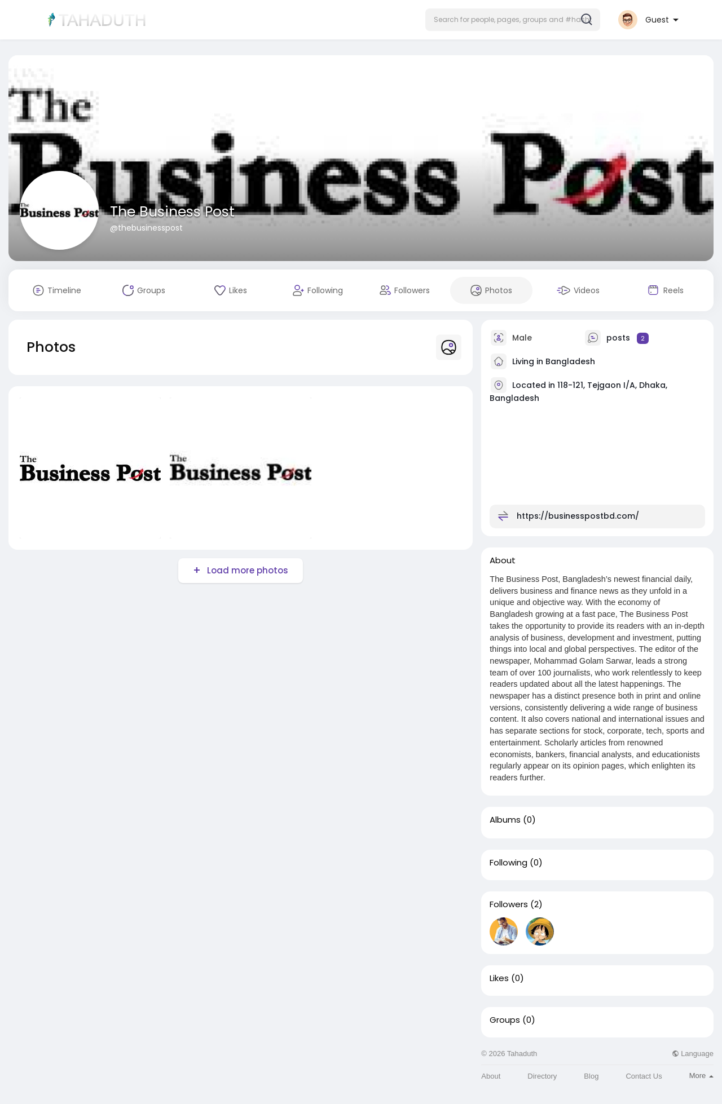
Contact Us (644, 1076)
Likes (499, 978)
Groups (505, 1019)
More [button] (701, 1075)
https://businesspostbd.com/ (578, 516)
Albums (505, 819)
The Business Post (172, 212)
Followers (509, 904)
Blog (591, 1076)
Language (693, 1053)
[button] (512, 19)
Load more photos (246, 570)
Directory (542, 1076)
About (490, 1076)
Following (508, 862)
